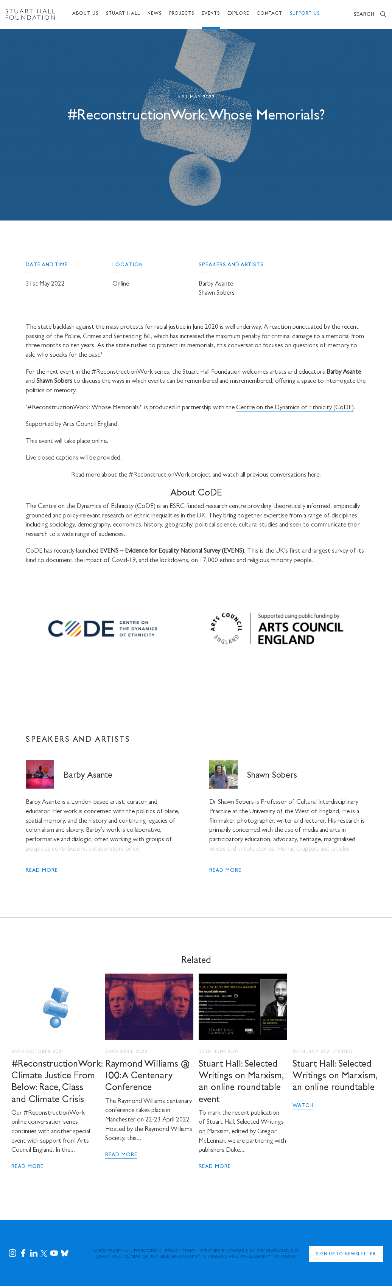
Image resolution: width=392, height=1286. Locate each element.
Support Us (305, 13)
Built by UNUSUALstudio (273, 1251)
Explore (238, 13)
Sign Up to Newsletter (346, 1254)
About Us (85, 13)
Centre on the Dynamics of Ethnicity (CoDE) (295, 408)
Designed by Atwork (222, 1251)
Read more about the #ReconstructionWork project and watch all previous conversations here (195, 475)
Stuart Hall (123, 13)
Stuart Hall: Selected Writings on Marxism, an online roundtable (334, 1076)
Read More (27, 1167)
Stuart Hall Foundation (134, 1251)
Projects (181, 13)
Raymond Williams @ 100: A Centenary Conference (147, 1076)
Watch (302, 1106)
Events (211, 13)
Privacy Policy (180, 1251)
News (155, 13)
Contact (269, 13)
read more (42, 870)
